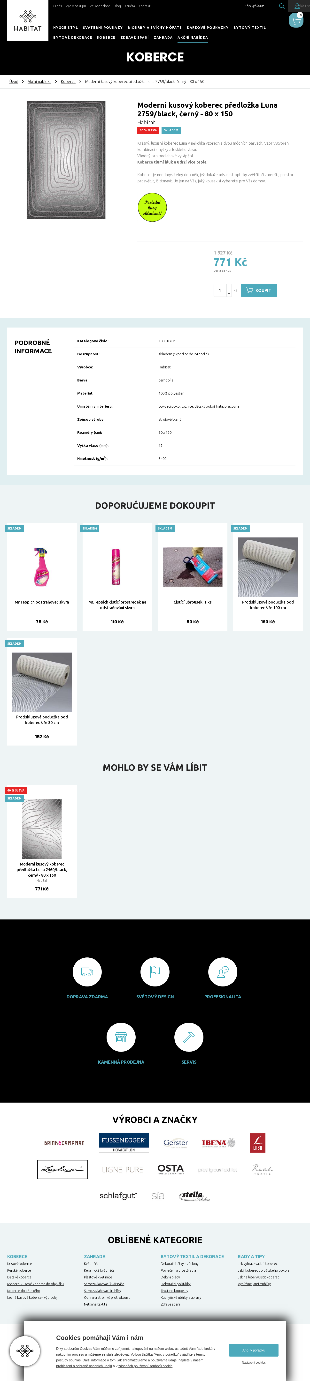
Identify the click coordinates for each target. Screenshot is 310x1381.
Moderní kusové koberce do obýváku (35, 1284)
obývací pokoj (169, 406)
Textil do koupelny (174, 1291)
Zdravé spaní (134, 37)
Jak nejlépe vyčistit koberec (258, 1277)
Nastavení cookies (254, 1362)
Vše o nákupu (76, 6)
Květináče (91, 1264)
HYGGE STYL (65, 28)
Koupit (265, 290)
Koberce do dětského (23, 1291)
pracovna (232, 406)
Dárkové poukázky (208, 28)
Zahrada (163, 37)
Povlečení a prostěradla (178, 1270)
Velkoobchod (100, 6)
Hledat (269, 6)
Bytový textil (249, 28)
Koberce (106, 37)
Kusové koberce (19, 1264)
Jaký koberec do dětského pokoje (263, 1270)
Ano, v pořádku (253, 1350)
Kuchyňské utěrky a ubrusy (181, 1297)
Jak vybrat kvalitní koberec (258, 1264)
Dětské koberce (19, 1277)
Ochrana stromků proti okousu (107, 1297)
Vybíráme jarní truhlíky (254, 1284)
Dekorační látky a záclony (180, 1264)
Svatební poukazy (103, 28)
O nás (57, 6)
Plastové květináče (98, 1277)
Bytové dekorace (72, 37)
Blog (117, 6)
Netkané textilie (96, 1304)
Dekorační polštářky (176, 1284)
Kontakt (144, 6)
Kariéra (129, 6)
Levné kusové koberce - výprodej (32, 1297)
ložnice (187, 406)
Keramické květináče (99, 1270)
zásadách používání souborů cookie (145, 1366)
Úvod (13, 81)
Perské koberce (19, 1270)
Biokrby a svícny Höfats (155, 28)
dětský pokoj (204, 406)
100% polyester (171, 393)
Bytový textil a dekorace (192, 1256)
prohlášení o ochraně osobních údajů (84, 1366)
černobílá (166, 380)
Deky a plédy (170, 1277)
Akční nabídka (193, 37)
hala (219, 406)
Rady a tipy (251, 1256)
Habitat (146, 122)
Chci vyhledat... (242, 6)
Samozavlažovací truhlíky (102, 1291)
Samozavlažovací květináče (104, 1284)
